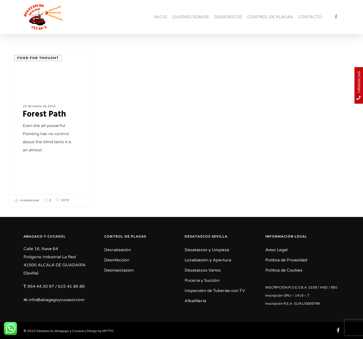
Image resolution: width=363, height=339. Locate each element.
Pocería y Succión (202, 280)
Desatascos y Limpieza (207, 249)
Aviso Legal (276, 249)
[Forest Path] (49, 128)
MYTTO (108, 331)
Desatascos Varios (203, 270)
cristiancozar (26, 200)
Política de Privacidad (286, 260)
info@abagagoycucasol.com (56, 299)
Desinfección (116, 260)
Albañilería (195, 300)
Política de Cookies (283, 270)
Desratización (117, 249)
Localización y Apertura (208, 260)
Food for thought (38, 58)
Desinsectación (119, 270)
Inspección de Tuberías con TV (215, 290)
